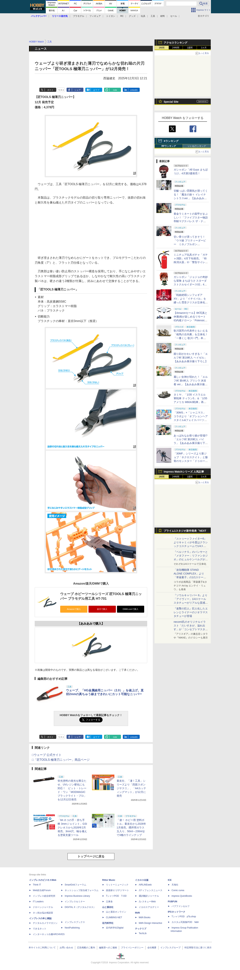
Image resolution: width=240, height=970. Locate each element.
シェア (77, 90)
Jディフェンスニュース (150, 890)
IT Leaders (38, 901)
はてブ (96, 90)
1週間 (190, 47)
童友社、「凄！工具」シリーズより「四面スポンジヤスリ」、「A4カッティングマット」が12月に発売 (131, 788)
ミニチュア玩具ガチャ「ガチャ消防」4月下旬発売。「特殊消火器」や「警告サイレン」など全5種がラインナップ (191, 262)
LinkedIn (134, 90)
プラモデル (78, 16)
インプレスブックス (75, 922)
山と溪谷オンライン (116, 912)
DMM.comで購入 (130, 609)
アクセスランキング (175, 42)
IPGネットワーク (176, 912)
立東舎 (109, 901)
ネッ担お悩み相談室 (43, 912)
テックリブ (140, 928)
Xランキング (171, 141)
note (115, 90)
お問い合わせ (66, 947)
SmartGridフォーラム (75, 884)
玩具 (143, 16)
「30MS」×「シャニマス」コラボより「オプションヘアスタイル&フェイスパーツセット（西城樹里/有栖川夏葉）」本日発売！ (191, 420)
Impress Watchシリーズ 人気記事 (184, 471)
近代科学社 (107, 923)
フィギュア (95, 16)
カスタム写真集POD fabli (185, 922)
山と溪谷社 (107, 907)
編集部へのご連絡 (108, 947)
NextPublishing (72, 927)
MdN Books (144, 917)
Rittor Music (108, 880)
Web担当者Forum (42, 890)
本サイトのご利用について (42, 947)
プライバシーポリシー (132, 947)
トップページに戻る (90, 856)
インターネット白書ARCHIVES (48, 934)
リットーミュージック (117, 884)
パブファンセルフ (181, 906)
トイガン (110, 16)
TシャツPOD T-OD (116, 896)
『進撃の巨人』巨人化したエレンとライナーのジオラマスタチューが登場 (191, 612)
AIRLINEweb (145, 884)
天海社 (175, 884)
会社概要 (151, 947)
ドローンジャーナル (43, 907)
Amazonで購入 (74, 609)
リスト (61, 90)
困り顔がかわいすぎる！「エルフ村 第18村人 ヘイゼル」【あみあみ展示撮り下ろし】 (191, 357)
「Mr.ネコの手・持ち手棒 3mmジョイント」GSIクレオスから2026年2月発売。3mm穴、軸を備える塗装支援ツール (72, 827)
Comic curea (178, 890)
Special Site (171, 101)
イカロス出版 (141, 880)
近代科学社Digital (114, 927)
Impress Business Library (77, 896)
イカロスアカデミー (149, 907)
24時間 (175, 47)
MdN (137, 912)
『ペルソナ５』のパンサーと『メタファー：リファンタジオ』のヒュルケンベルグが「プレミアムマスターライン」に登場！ (191, 559)
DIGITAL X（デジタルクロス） (80, 907)
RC (122, 16)
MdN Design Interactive (150, 923)
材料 (162, 16)
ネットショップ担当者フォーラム (81, 890)
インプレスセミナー (75, 901)
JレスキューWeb (147, 901)
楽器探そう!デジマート (117, 890)
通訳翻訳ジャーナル (149, 896)
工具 (153, 16)
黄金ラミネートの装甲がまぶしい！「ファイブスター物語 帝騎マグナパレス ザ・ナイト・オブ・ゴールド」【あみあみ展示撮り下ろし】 (191, 221)
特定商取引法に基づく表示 (198, 947)
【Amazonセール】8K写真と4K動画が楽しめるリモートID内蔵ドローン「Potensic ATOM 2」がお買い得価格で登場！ (190, 320)
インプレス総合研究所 (44, 896)
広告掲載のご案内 (86, 947)
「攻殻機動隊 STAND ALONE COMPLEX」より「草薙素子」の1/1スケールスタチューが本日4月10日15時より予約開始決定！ (190, 577)
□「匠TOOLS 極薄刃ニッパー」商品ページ (61, 759)
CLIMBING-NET (114, 917)
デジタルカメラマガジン (45, 923)
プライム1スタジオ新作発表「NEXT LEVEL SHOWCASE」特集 (185, 531)
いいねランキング (197, 146)
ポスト (50, 90)
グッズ (132, 16)
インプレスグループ (170, 947)
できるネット (39, 928)
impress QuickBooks (182, 896)
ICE (170, 880)
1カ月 (204, 47)
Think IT (37, 884)
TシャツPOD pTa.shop (184, 916)
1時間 (162, 47)
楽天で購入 (102, 609)
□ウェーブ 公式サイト (47, 754)
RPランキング (168, 146)
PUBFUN (172, 901)
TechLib (142, 933)
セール (173, 16)
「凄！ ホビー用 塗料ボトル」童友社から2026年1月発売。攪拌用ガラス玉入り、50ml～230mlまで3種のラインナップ (131, 827)
